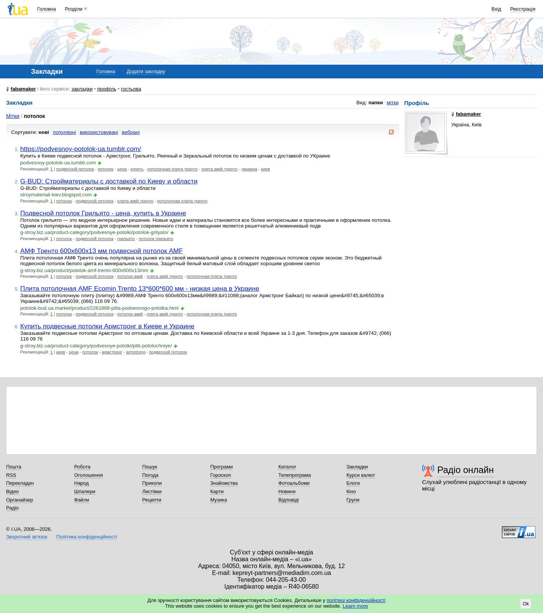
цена (122, 169)
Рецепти (151, 500)
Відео (12, 491)
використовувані (99, 132)
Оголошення (88, 475)
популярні (64, 132)
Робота (82, 467)
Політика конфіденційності (86, 537)
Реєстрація (522, 9)
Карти (217, 491)
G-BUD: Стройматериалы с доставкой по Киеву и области (108, 181)
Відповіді (288, 500)
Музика (218, 500)
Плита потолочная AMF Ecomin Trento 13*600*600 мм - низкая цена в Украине (139, 288)
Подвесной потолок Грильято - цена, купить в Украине (103, 213)
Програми (221, 467)
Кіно (351, 491)
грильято (126, 238)
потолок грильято (156, 238)
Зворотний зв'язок (26, 537)
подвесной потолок (75, 169)
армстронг (112, 352)
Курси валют (360, 475)
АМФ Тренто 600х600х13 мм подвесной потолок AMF (101, 251)
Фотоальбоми (294, 483)
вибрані (131, 132)
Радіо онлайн (465, 470)
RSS (11, 475)
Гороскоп (220, 475)
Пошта (13, 467)
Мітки (12, 116)
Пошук (149, 467)
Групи (352, 500)
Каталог (287, 467)
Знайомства (224, 483)
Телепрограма (294, 475)
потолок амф (130, 276)
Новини (286, 491)
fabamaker (23, 89)
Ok (525, 604)
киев (265, 169)
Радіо (12, 508)
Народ (81, 483)
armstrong (135, 352)
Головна (46, 9)
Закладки (357, 467)
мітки (393, 102)
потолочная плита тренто (173, 169)
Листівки (152, 491)
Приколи (152, 483)
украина (249, 169)
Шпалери (84, 491)
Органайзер (19, 500)
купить (136, 169)
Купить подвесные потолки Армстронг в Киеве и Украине (107, 326)
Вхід (497, 9)
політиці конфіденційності (356, 600)
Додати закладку (146, 71)
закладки (82, 89)
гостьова (131, 89)
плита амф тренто (220, 169)
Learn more (355, 606)
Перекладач (20, 483)
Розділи (74, 9)
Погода (150, 475)
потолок (105, 169)
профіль (106, 89)
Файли (81, 500)
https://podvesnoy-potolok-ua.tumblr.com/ (80, 149)
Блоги (353, 483)
